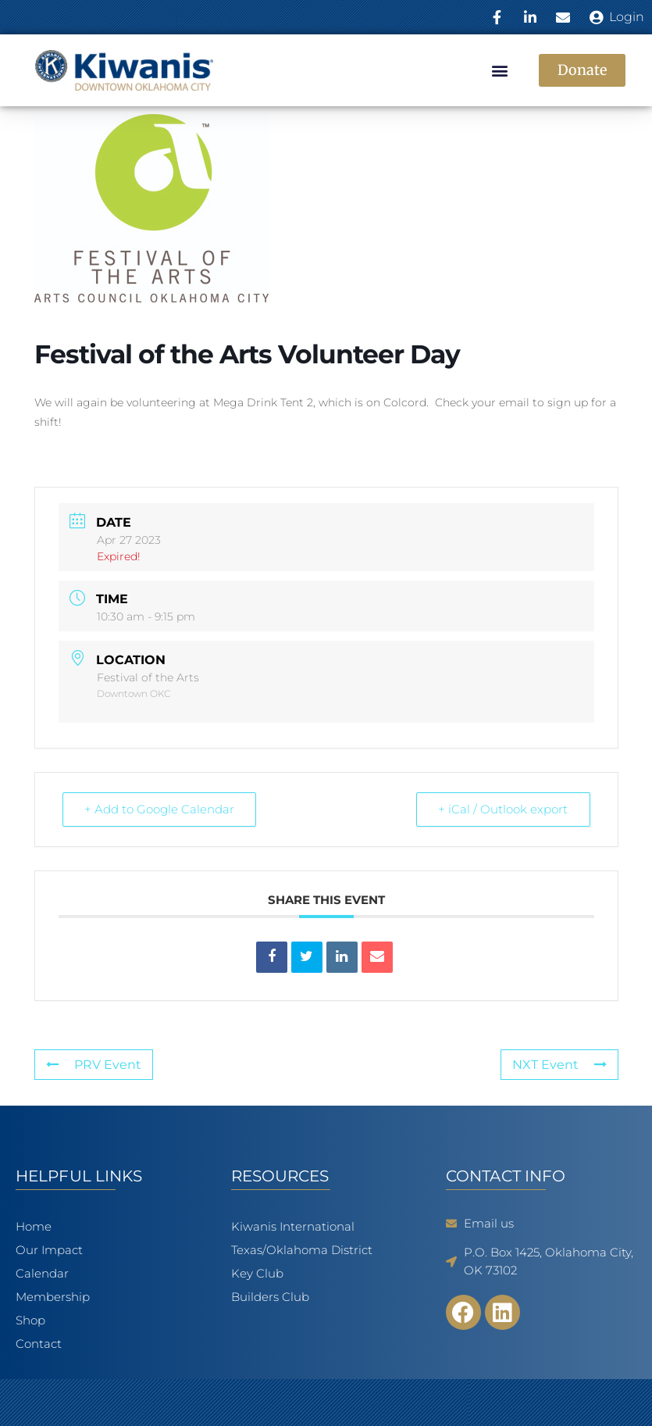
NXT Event (559, 1064)
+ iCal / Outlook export (503, 809)
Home (34, 1226)
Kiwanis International (293, 1226)
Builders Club (270, 1296)
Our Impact (53, 1250)
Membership (53, 1296)
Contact (39, 1343)
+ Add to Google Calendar (160, 809)
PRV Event (93, 1064)
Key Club (257, 1273)
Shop (30, 1320)
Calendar (46, 1273)
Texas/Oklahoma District (301, 1249)
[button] (500, 71)
